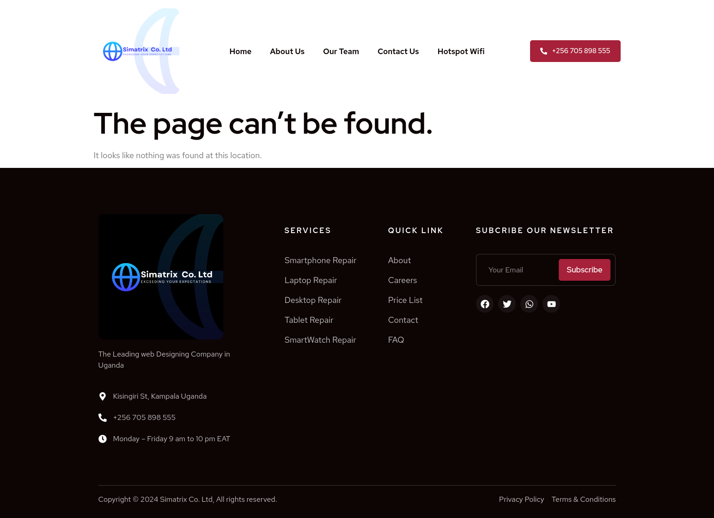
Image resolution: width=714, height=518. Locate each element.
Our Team (341, 51)
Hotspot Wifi (461, 51)
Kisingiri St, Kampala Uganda (160, 396)
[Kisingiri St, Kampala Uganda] (102, 396)
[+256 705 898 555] (102, 417)
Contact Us (398, 51)
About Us (287, 51)
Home (240, 51)
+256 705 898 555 (144, 417)
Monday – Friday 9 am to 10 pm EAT (172, 439)
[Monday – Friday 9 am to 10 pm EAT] (102, 439)
